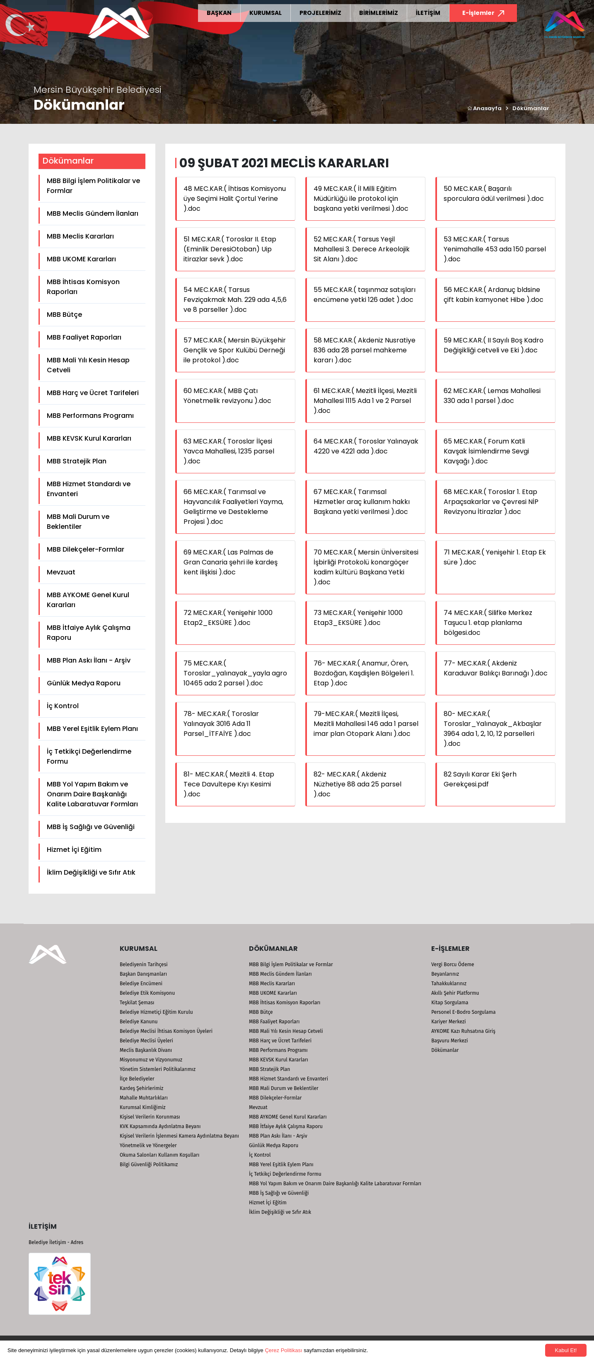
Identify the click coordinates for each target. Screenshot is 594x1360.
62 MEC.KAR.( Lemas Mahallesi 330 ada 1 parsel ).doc (492, 395)
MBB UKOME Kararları (81, 259)
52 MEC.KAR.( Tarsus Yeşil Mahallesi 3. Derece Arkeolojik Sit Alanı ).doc (362, 249)
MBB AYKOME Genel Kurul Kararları (88, 600)
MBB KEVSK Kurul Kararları (89, 438)
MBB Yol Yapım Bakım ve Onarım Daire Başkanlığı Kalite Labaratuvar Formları (92, 794)
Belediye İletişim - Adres (56, 1242)
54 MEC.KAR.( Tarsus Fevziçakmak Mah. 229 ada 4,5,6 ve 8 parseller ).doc (235, 299)
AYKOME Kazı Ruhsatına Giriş (463, 1031)
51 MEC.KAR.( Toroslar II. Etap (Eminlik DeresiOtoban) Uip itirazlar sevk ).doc (230, 249)
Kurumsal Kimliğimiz (143, 1107)
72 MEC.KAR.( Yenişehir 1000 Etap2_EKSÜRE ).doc (228, 617)
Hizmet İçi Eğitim (74, 849)
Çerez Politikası (283, 1350)
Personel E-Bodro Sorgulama (463, 1012)
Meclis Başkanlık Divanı (146, 1050)
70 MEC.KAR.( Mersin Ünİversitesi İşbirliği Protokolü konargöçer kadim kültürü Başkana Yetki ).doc (366, 567)
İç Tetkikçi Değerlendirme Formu (89, 756)
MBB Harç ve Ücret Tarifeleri (93, 393)
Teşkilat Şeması (137, 1003)
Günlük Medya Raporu (84, 683)
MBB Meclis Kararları (80, 236)
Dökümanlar (530, 108)
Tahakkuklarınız (448, 983)
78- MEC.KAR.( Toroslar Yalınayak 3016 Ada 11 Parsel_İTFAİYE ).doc (221, 723)
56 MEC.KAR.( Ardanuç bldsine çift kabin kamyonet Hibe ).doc (493, 294)
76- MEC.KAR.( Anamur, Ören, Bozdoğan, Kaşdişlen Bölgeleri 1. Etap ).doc (364, 673)
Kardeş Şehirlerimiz (141, 1088)
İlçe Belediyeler (137, 1079)
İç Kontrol (63, 706)
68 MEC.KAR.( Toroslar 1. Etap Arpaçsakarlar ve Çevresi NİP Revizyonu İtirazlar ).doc (491, 501)
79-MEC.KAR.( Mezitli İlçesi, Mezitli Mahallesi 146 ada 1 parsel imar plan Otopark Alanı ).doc (366, 723)
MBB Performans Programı (90, 415)
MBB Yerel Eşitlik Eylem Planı (92, 728)
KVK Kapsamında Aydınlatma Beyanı (160, 1126)
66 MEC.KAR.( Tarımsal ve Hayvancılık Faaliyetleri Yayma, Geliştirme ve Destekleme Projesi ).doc (233, 506)
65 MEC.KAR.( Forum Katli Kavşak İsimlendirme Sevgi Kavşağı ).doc (486, 451)
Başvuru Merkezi (449, 1041)
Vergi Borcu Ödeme (452, 964)
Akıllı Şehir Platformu (455, 993)
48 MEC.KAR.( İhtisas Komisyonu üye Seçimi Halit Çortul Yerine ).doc (235, 198)
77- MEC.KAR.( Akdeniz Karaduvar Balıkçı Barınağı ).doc (496, 668)
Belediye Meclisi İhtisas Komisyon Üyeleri (166, 1031)
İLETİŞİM (428, 13)
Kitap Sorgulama (449, 1003)
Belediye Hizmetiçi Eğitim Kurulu (156, 1012)
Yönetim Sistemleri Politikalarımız (158, 1069)
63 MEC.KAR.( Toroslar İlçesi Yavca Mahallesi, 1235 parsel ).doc (229, 451)
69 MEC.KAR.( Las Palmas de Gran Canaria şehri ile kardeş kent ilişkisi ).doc (231, 562)
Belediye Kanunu (139, 1022)
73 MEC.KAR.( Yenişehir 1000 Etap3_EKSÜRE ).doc (358, 617)
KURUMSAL (265, 13)
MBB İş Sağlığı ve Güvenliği (91, 827)
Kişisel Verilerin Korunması (150, 1117)
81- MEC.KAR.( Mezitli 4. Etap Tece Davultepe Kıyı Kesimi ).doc (229, 784)
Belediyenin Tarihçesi (144, 964)
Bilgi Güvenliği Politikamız (149, 1164)
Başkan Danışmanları (143, 974)
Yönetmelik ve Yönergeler (148, 1145)
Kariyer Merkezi (448, 1022)
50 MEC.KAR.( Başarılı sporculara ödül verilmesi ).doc (494, 193)
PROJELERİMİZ (320, 13)
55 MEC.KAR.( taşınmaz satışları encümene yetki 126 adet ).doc (364, 294)
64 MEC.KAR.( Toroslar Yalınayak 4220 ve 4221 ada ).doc (366, 446)
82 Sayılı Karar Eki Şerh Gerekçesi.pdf (480, 779)
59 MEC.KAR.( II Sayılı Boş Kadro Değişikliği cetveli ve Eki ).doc (493, 345)
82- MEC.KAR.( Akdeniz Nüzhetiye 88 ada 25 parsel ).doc (357, 784)
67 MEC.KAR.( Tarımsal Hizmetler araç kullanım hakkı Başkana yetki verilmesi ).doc (362, 501)
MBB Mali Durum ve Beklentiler (78, 521)
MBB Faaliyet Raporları (84, 337)
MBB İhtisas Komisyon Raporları (83, 287)
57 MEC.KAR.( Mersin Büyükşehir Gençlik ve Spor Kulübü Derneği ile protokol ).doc (235, 350)
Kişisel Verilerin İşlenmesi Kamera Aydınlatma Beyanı (179, 1136)
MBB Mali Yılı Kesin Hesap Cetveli (88, 365)
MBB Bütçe (64, 314)
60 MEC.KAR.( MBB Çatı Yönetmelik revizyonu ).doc (227, 395)
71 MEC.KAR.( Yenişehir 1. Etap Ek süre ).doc (495, 557)
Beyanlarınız (445, 974)
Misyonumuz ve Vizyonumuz (151, 1060)
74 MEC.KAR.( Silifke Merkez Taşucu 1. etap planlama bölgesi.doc (488, 622)
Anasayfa (484, 108)
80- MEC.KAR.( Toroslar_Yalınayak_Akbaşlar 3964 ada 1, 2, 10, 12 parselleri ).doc (493, 728)
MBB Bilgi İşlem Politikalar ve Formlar (93, 185)
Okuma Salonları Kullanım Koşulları (159, 1155)
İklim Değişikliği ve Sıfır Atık (91, 872)
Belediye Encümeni (141, 983)
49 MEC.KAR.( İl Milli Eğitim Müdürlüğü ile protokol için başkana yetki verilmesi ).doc (361, 198)
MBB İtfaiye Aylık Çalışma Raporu (88, 632)
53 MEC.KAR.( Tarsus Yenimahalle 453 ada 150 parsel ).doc (495, 249)
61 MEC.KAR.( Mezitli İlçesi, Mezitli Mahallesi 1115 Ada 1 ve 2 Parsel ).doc (365, 400)
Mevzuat (61, 572)
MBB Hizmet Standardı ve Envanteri (88, 489)
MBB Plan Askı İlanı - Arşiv (88, 660)
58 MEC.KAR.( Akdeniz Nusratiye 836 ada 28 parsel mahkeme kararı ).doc (364, 350)
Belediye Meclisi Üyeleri (146, 1041)
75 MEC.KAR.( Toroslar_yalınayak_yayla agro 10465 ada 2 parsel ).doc (235, 673)
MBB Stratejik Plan (76, 461)
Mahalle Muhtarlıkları (144, 1098)
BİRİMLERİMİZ (378, 13)
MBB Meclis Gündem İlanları (92, 213)
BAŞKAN (219, 13)
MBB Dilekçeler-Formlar (85, 549)
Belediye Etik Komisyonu (147, 993)
